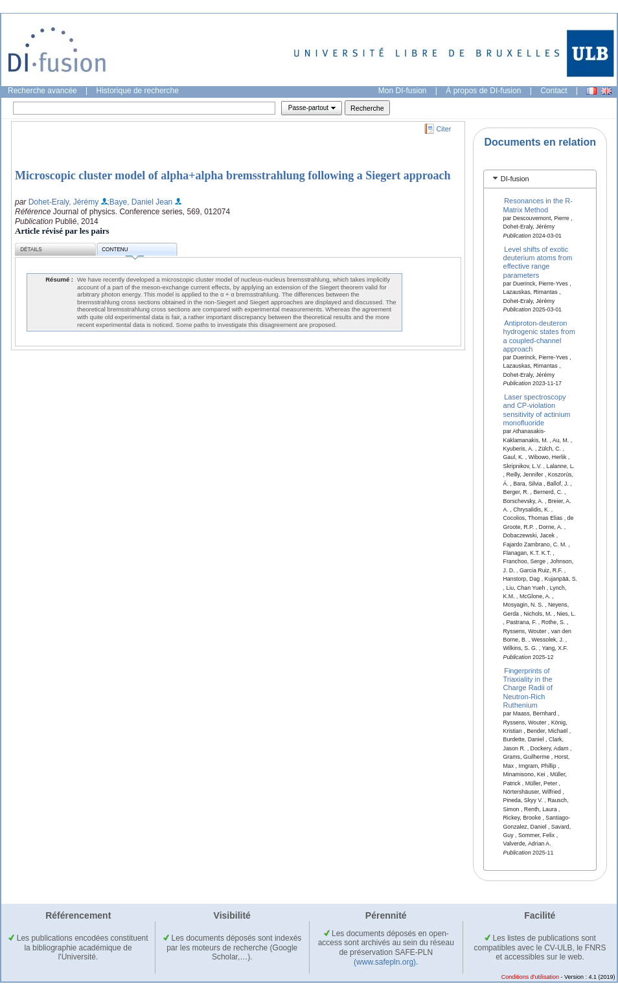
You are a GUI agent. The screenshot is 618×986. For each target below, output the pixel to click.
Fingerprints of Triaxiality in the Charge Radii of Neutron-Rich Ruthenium (528, 687)
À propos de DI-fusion (483, 90)
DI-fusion (515, 179)
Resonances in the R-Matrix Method (538, 205)
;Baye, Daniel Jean (140, 202)
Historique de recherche (138, 90)
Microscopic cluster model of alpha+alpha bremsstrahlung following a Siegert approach (232, 175)
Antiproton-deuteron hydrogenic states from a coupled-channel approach (539, 335)
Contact (553, 90)
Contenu (122, 251)
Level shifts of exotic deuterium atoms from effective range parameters (538, 261)
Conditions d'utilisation (530, 977)
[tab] (540, 179)
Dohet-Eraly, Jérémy (63, 202)
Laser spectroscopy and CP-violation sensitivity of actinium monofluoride (537, 410)
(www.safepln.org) (385, 962)
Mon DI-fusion (402, 90)
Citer (444, 129)
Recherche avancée (42, 90)
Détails (31, 249)
